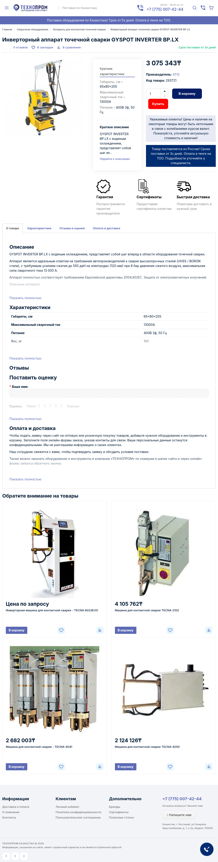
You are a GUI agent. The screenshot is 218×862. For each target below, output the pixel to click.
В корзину (187, 93)
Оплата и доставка (106, 228)
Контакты (9, 817)
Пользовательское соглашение (78, 817)
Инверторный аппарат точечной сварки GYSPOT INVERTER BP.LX (150, 29)
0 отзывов (20, 47)
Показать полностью (25, 298)
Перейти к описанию (115, 159)
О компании (10, 812)
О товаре (12, 228)
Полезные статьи (121, 817)
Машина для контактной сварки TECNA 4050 (147, 746)
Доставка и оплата (15, 806)
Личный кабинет (67, 806)
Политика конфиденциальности (78, 812)
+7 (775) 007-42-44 (182, 798)
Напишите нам (179, 815)
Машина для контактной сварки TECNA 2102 (147, 610)
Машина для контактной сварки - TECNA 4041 (39, 746)
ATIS (176, 74)
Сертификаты (119, 812)
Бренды (114, 806)
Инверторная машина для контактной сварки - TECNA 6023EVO (52, 610)
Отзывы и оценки (72, 228)
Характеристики (39, 228)
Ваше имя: (20, 387)
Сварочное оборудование (32, 29)
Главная (7, 29)
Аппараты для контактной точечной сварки (79, 29)
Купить (158, 104)
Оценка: (15, 406)
